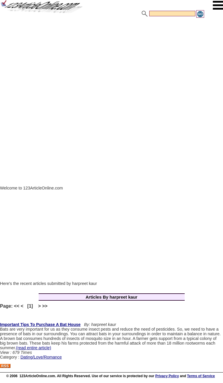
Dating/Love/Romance (41, 357)
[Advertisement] (111, 62)
